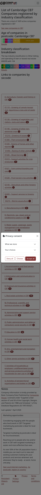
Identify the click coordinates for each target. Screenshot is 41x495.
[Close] (37, 236)
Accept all (31, 258)
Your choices (10, 250)
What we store (11, 244)
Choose (20, 258)
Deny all (10, 258)
